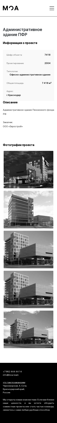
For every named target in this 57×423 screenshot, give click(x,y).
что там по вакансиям (14, 383)
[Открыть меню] (52, 8)
